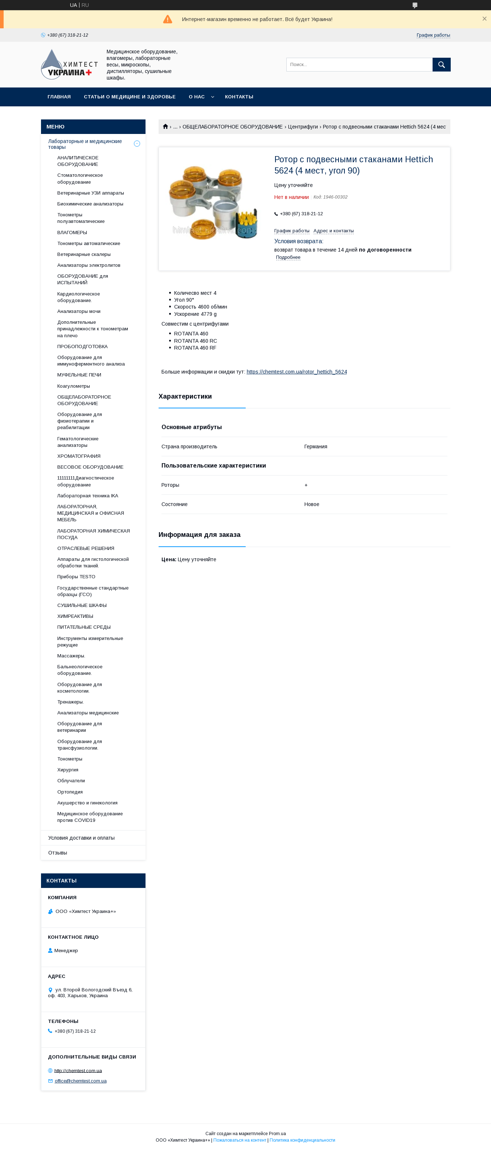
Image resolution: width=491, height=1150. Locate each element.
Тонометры (69, 759)
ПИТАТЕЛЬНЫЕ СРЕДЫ (84, 627)
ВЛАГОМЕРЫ (72, 232)
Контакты (239, 96)
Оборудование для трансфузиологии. (79, 745)
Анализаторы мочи (79, 311)
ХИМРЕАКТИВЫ (75, 616)
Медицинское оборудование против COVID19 (90, 817)
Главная (59, 96)
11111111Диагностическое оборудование (85, 481)
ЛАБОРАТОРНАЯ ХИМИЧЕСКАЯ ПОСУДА (93, 534)
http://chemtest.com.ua (78, 1070)
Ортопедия (70, 792)
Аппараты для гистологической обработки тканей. (93, 562)
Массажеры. (71, 655)
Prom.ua (277, 1133)
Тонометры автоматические (88, 243)
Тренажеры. (70, 702)
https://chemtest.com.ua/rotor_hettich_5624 (297, 372)
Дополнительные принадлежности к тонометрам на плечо (92, 328)
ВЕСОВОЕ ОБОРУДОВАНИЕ (90, 467)
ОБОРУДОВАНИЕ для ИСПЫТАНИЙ (82, 279)
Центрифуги (303, 127)
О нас (197, 96)
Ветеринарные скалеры (84, 254)
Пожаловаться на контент (239, 1140)
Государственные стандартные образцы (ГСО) (92, 591)
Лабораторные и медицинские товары (85, 144)
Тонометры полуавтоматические (81, 218)
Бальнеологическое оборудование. (79, 670)
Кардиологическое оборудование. (78, 297)
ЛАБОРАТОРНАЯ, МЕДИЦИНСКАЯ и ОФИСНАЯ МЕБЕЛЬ (90, 513)
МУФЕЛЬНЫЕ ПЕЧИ (79, 375)
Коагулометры (73, 386)
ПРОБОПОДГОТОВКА (82, 346)
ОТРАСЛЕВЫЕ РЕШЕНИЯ (85, 548)
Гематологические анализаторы (77, 442)
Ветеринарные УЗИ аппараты (90, 193)
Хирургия (67, 769)
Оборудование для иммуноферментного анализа (91, 361)
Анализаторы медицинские (88, 712)
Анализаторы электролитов (88, 265)
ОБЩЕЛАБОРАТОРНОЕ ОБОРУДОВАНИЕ (233, 127)
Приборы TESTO (76, 576)
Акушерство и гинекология (87, 803)
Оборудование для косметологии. (79, 688)
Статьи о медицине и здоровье (130, 96)
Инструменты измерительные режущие (90, 642)
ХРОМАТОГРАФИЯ (79, 456)
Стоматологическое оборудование (80, 178)
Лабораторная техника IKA (87, 495)
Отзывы (57, 853)
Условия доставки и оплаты (81, 838)
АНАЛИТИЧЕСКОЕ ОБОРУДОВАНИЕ (77, 161)
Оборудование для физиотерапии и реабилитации (79, 421)
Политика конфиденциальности (302, 1140)
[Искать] (442, 65)
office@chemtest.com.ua (81, 1081)
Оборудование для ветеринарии (79, 727)
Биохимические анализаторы (90, 204)
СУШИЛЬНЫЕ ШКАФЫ (82, 605)
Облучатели (71, 780)
